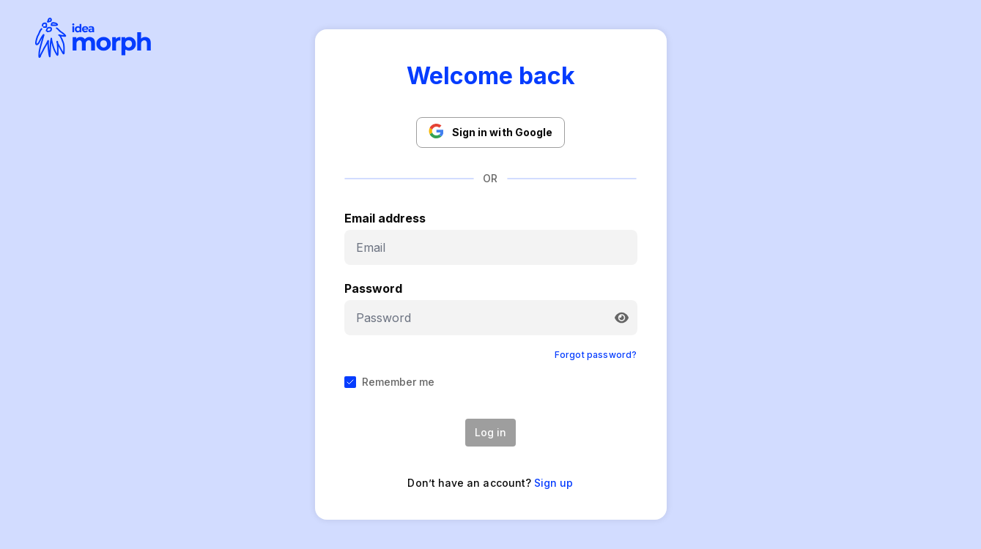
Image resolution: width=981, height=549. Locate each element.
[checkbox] (350, 382)
